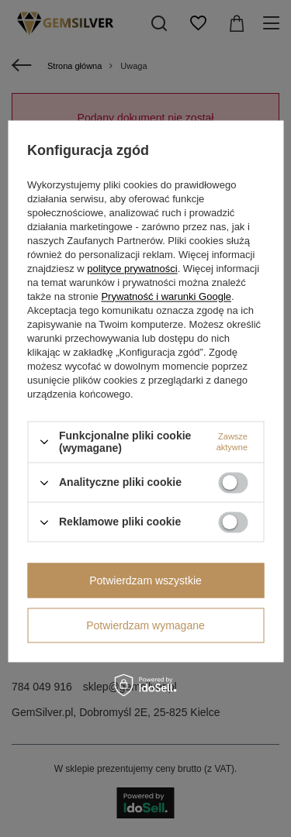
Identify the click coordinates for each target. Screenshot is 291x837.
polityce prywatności (132, 268)
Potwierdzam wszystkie (145, 580)
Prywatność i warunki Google (166, 296)
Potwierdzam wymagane (145, 625)
